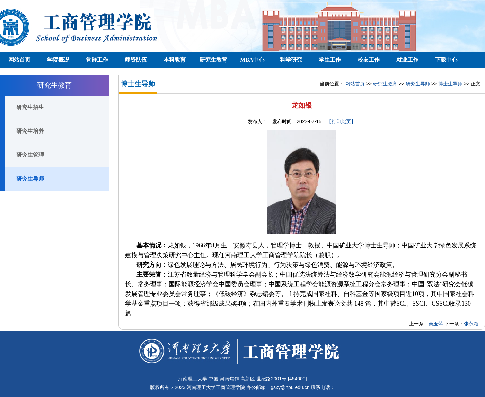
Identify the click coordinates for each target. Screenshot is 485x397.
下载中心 (446, 60)
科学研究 (291, 60)
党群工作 (97, 60)
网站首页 (19, 60)
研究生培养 (30, 131)
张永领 (471, 323)
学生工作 (330, 60)
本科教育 (175, 60)
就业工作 (407, 60)
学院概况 (58, 60)
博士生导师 (450, 84)
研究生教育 (213, 60)
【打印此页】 (341, 121)
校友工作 (369, 60)
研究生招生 (30, 107)
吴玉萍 (436, 323)
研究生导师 (30, 179)
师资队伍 (136, 60)
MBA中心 (252, 60)
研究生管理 (30, 155)
